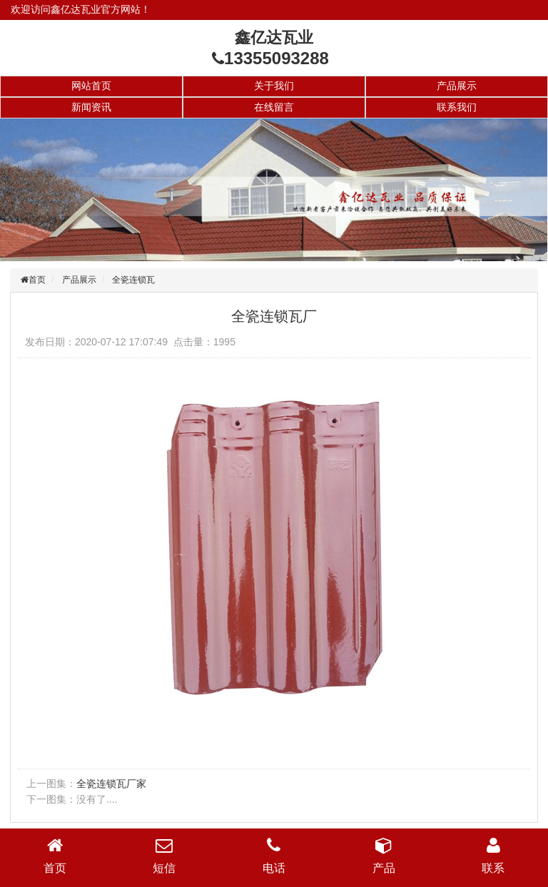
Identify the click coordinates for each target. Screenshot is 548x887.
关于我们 (274, 85)
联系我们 (457, 107)
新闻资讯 (91, 107)
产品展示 (457, 85)
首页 (37, 280)
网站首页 (91, 85)
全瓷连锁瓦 (133, 280)
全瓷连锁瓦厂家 (111, 783)
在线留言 (274, 107)
